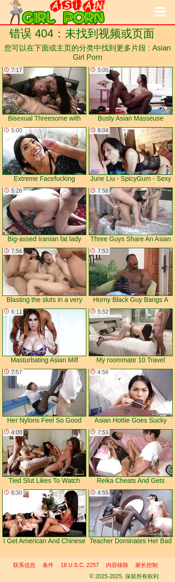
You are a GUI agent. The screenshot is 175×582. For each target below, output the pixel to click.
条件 (48, 565)
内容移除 (117, 565)
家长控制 (146, 565)
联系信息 (24, 565)
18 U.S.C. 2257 (80, 565)
